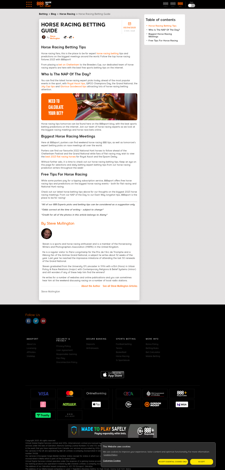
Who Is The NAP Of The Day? (164, 30)
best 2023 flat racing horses (60, 156)
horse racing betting (108, 53)
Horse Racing (67, 14)
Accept (201, 462)
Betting (43, 14)
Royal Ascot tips (76, 83)
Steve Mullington (55, 37)
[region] (158, 454)
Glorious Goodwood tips (73, 86)
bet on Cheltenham (68, 64)
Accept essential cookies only (173, 462)
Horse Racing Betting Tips (162, 26)
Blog (53, 14)
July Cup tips (48, 86)
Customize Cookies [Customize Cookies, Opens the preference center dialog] (112, 461)
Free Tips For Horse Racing (163, 40)
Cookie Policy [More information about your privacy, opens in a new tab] (110, 455)
